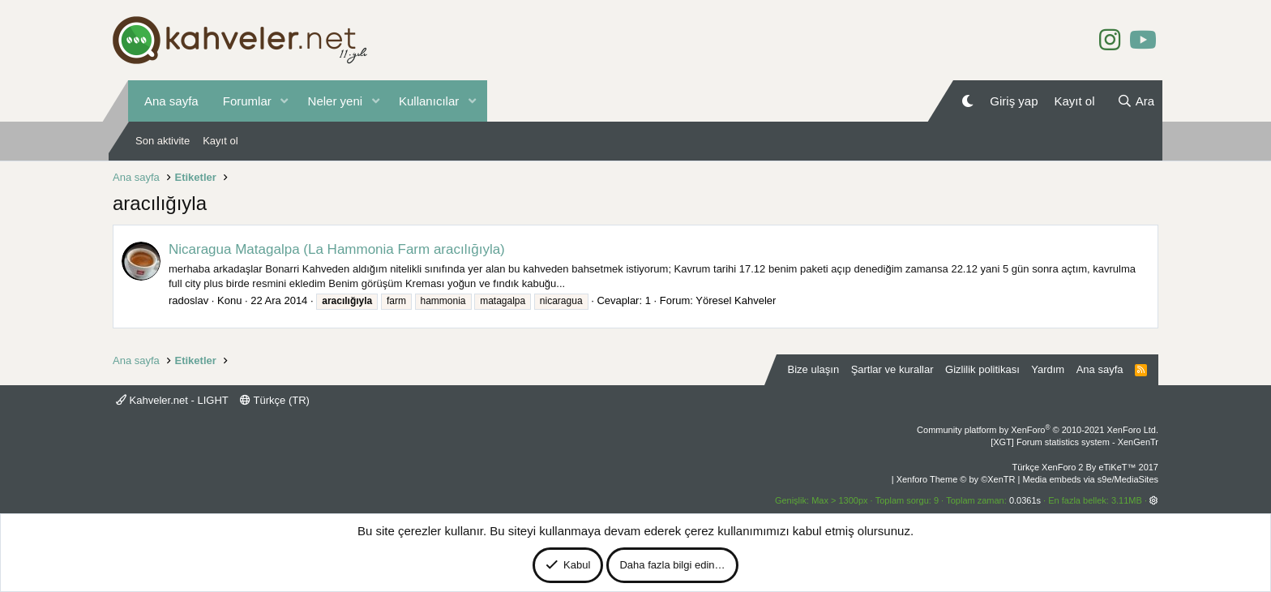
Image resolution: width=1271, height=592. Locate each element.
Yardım (1047, 369)
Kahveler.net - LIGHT (172, 400)
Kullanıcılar (429, 101)
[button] (284, 101)
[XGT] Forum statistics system (1074, 442)
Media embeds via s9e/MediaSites (1090, 479)
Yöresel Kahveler (735, 300)
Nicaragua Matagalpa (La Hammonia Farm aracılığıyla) (337, 249)
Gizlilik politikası (982, 369)
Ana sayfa (171, 101)
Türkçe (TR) (275, 400)
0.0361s (1025, 500)
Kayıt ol (220, 141)
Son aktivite (162, 141)
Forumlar (247, 101)
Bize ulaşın (814, 369)
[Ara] (1135, 101)
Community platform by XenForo (1037, 430)
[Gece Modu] (967, 101)
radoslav (188, 300)
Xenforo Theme (956, 479)
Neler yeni (335, 101)
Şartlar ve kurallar (892, 369)
